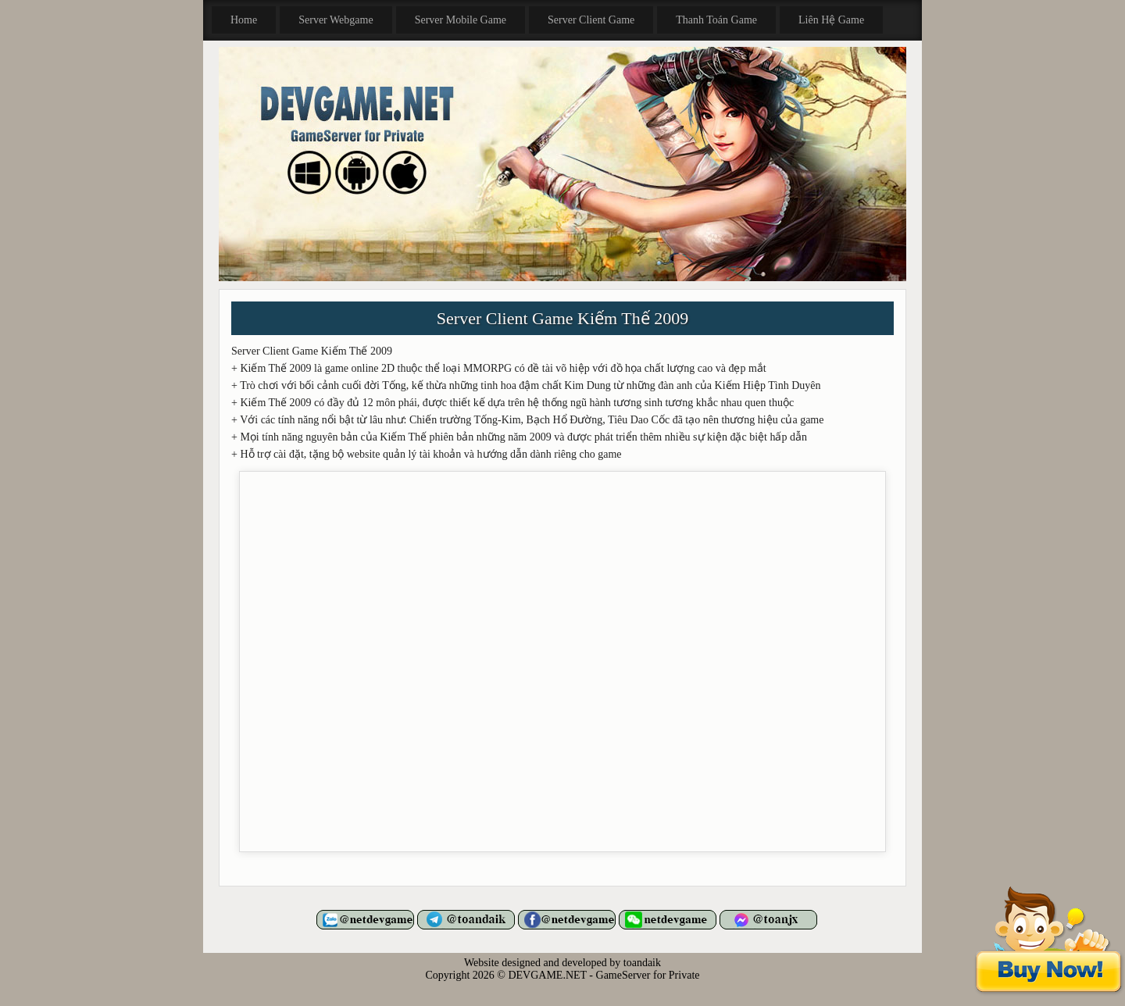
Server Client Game (591, 20)
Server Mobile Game (460, 20)
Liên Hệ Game (831, 20)
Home (243, 20)
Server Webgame (335, 20)
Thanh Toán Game (716, 20)
